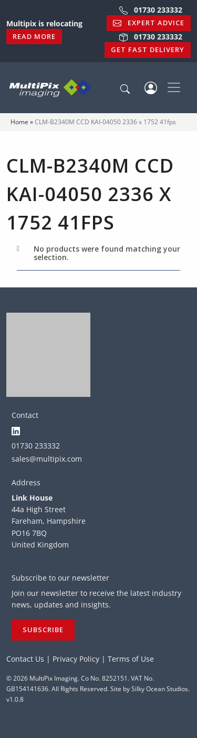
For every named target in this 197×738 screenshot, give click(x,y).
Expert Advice (148, 22)
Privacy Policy (76, 659)
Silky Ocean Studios (159, 688)
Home (19, 121)
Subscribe (43, 629)
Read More (34, 36)
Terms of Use (131, 659)
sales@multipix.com (47, 459)
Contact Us (25, 659)
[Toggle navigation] (174, 87)
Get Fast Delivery (147, 49)
